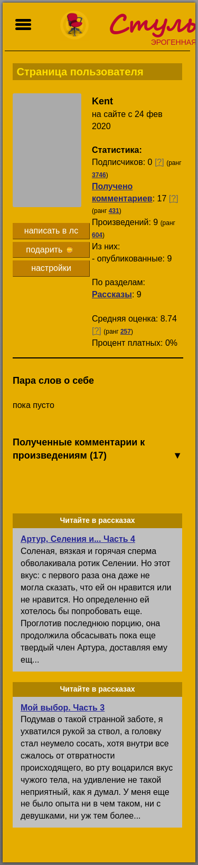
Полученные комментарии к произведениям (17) (97, 450)
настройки (51, 268)
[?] (159, 162)
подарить (49, 249)
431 (114, 211)
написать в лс (51, 230)
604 (97, 235)
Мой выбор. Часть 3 (63, 707)
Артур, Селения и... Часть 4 (78, 538)
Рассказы (112, 294)
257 (125, 331)
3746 (99, 175)
